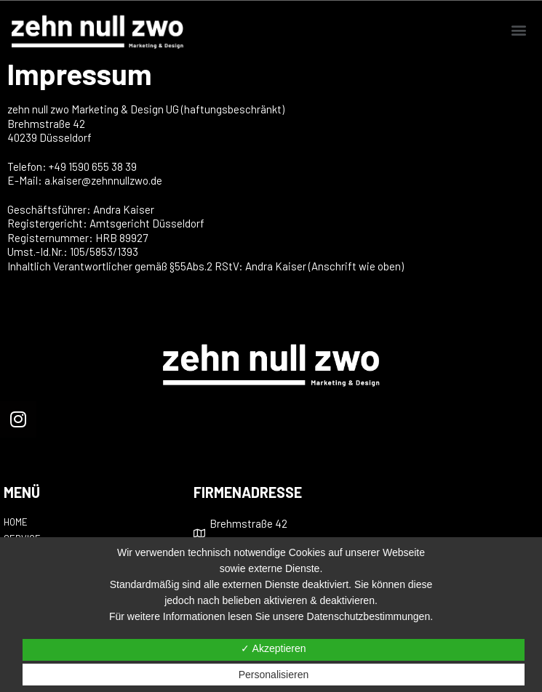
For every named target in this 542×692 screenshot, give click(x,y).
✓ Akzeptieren (273, 648)
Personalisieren (274, 674)
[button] (519, 30)
